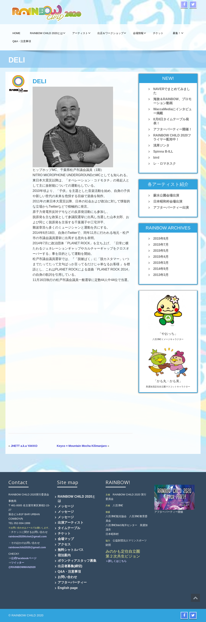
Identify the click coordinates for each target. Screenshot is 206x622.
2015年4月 (161, 256)
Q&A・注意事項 (21, 41)
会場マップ (66, 539)
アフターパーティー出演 (171, 207)
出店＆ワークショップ (111, 33)
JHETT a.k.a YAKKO (24, 445)
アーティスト (81, 33)
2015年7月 (161, 244)
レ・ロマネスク (164, 163)
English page (68, 588)
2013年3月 (161, 275)
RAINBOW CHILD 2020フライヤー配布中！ (172, 137)
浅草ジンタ (161, 145)
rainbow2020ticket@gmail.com (27, 536)
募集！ (178, 33)
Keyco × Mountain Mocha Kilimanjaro (82, 445)
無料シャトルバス (70, 549)
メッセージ (66, 506)
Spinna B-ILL (163, 151)
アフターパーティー (72, 582)
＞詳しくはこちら (116, 561)
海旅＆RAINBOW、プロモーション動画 (172, 101)
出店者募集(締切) (70, 566)
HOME (16, 33)
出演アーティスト (70, 522)
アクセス (64, 544)
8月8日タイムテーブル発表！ (171, 121)
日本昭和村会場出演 (167, 201)
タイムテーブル (69, 528)
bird (156, 157)
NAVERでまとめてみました (171, 91)
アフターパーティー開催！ (172, 129)
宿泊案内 (64, 555)
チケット (158, 33)
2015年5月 (161, 250)
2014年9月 (161, 268)
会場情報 (139, 33)
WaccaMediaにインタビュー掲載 (172, 111)
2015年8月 (161, 238)
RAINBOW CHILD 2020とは (47, 33)
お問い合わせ (67, 577)
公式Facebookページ (23, 558)
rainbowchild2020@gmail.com (27, 547)
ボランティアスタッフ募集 (77, 560)
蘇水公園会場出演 (166, 195)
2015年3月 (161, 262)
